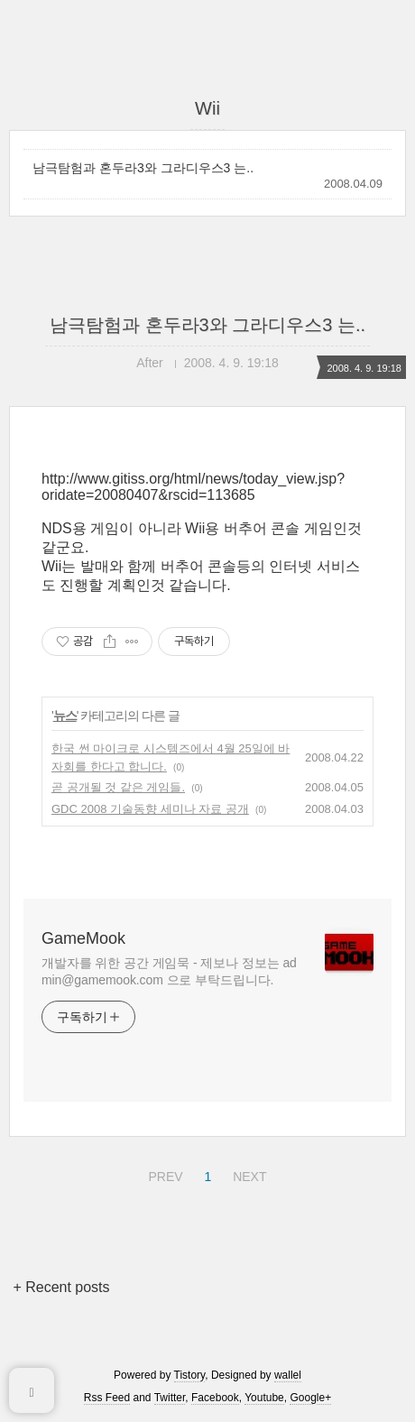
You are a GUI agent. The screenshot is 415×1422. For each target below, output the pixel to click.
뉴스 (65, 715)
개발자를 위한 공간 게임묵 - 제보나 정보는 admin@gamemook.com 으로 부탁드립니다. (169, 971)
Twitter (170, 1397)
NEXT (247, 1174)
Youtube (264, 1397)
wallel (287, 1375)
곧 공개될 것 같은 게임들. (118, 787)
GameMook (83, 938)
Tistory (190, 1375)
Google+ (310, 1397)
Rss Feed (107, 1397)
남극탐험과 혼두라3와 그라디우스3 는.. (143, 168)
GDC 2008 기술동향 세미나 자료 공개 (150, 809)
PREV (162, 1174)
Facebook (215, 1397)
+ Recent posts (61, 1287)
